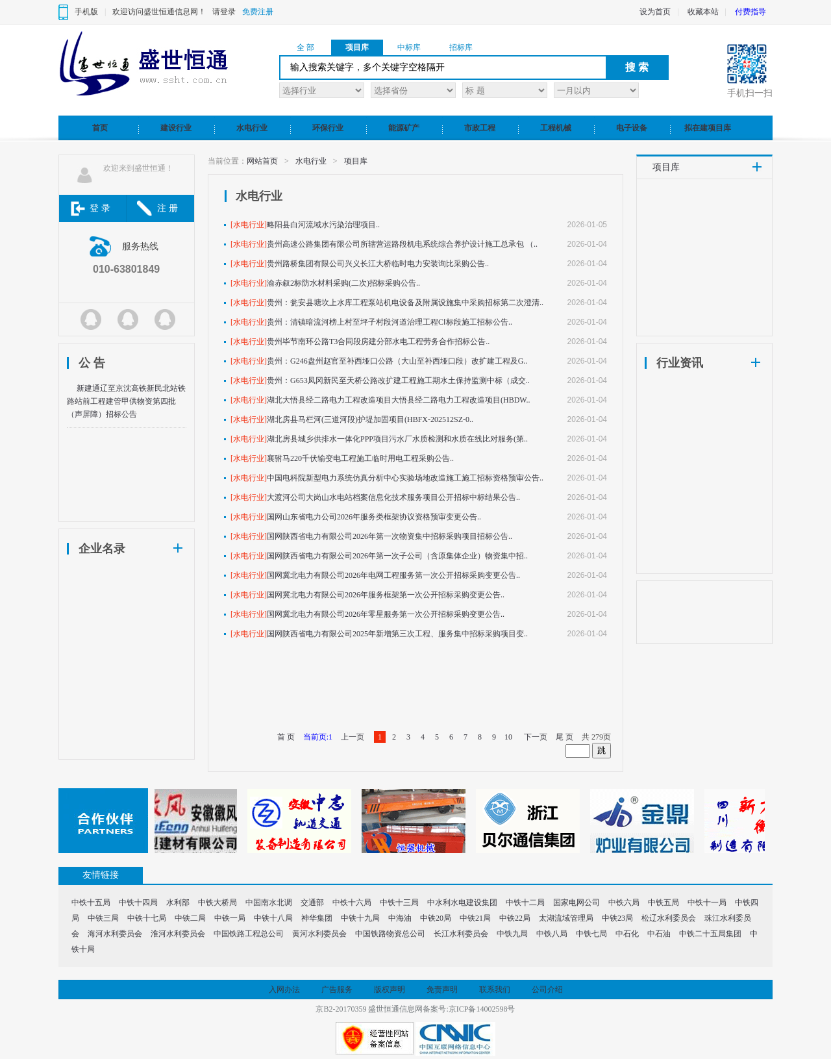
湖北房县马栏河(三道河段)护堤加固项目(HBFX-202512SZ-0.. (370, 419)
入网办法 (284, 989)
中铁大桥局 (217, 902)
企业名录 (102, 548)
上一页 (352, 736)
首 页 (286, 736)
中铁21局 (475, 918)
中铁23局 (617, 918)
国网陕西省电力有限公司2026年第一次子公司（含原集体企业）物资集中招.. (397, 555)
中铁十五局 (90, 902)
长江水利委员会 (461, 933)
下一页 (535, 736)
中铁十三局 (399, 902)
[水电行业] (248, 224)
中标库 (409, 47)
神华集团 (316, 918)
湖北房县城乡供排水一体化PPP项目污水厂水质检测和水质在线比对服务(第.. (397, 438)
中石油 (659, 933)
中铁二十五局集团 (710, 933)
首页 (100, 127)
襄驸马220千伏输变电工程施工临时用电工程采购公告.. (360, 458)
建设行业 (176, 127)
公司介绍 (547, 989)
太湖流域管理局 (566, 918)
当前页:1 (317, 736)
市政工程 (479, 127)
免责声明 (442, 989)
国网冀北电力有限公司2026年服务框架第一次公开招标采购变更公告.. (385, 594)
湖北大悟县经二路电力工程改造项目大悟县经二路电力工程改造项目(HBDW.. (398, 400)
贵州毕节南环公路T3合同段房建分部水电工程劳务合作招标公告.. (378, 341)
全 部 (305, 47)
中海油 (400, 918)
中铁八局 (551, 933)
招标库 (461, 47)
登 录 (100, 208)
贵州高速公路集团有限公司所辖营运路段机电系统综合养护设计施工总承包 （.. (402, 244)
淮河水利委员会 (178, 933)
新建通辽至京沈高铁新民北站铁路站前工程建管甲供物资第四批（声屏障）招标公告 (126, 401)
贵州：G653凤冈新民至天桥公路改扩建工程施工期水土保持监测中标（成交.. (398, 380)
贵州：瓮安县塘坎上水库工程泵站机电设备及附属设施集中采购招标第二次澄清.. (405, 302)
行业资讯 (679, 362)
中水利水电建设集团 (462, 902)
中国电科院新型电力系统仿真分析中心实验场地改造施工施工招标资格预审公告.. (405, 477)
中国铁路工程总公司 (249, 933)
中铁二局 (190, 918)
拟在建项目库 (707, 127)
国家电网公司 (576, 902)
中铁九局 (512, 933)
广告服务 (337, 989)
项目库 (357, 47)
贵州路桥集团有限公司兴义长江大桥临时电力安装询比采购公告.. (378, 263)
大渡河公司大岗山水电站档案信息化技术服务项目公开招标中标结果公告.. (393, 497)
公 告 (92, 362)
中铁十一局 (707, 902)
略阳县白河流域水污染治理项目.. (323, 224)
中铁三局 (103, 918)
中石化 (627, 933)
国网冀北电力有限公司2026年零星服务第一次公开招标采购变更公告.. (385, 614)
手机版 (86, 11)
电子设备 (631, 127)
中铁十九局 (360, 918)
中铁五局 (663, 902)
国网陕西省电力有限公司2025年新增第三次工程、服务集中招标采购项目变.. (397, 633)
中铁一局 (229, 918)
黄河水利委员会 (319, 933)
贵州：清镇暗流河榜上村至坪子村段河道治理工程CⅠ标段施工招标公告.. (389, 322)
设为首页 (655, 11)
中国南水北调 (268, 902)
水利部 (178, 902)
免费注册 (257, 11)
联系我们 (494, 989)
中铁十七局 (146, 918)
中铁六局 (623, 902)
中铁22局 (514, 918)
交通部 (312, 902)
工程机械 (555, 127)
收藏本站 (703, 11)
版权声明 (389, 989)
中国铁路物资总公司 (390, 933)
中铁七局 (591, 933)
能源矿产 (403, 127)
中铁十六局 (351, 902)
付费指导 (750, 11)
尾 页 (564, 736)
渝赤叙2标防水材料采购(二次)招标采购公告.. (343, 283)
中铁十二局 (525, 902)
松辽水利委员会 (668, 918)
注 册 (167, 208)
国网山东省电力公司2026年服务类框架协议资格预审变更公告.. (374, 516)
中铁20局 (435, 918)
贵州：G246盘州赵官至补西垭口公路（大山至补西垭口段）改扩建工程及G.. (397, 361)
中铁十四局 (138, 902)
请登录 (224, 11)
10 (508, 736)
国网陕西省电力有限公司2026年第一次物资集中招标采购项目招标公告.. (389, 536)
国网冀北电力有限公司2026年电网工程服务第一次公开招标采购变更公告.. (393, 575)
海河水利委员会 (115, 933)
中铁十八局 (273, 918)
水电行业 (251, 127)
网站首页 (262, 161)
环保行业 (327, 127)
